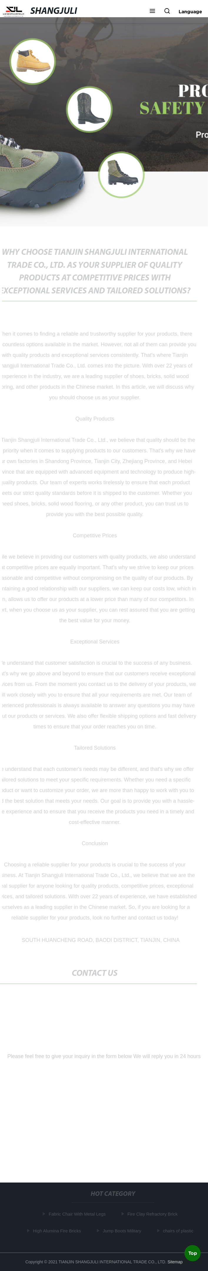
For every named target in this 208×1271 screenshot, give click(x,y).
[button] (152, 11)
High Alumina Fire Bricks (57, 1230)
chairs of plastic (178, 1230)
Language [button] (190, 11)
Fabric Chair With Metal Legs (77, 1213)
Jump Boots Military (122, 1230)
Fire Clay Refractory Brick (153, 1213)
